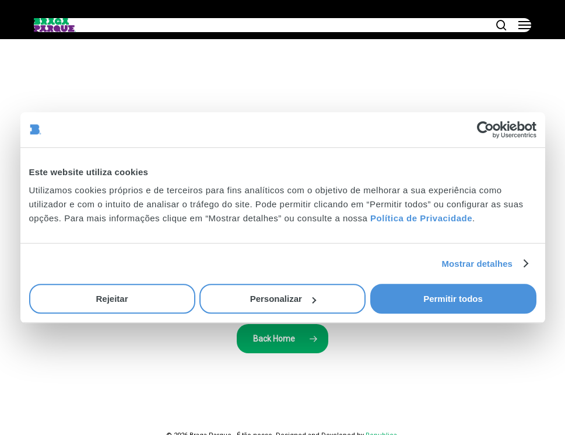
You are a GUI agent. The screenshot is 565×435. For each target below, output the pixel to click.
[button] (524, 25)
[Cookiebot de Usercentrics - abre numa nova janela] (485, 129)
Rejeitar (112, 299)
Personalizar (283, 299)
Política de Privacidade (421, 218)
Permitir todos (453, 299)
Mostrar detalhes (477, 264)
